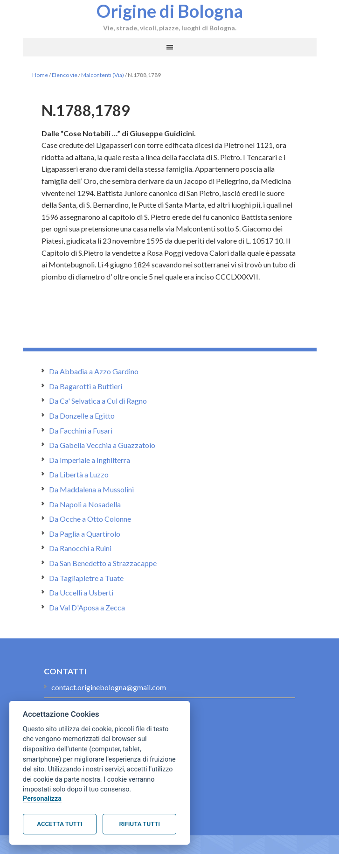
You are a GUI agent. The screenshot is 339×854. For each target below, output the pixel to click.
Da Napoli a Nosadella (85, 504)
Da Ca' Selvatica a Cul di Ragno (98, 400)
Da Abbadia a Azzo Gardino (93, 371)
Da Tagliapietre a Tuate (86, 578)
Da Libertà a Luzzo (79, 474)
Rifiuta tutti (139, 823)
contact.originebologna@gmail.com (108, 687)
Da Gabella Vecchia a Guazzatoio (102, 445)
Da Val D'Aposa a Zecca (87, 607)
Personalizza (42, 799)
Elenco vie (64, 74)
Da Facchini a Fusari (80, 430)
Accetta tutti (59, 823)
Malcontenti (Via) (102, 74)
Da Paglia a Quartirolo (84, 533)
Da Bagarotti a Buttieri (85, 386)
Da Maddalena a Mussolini (91, 489)
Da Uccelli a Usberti (81, 592)
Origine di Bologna (170, 10)
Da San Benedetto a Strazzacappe (103, 563)
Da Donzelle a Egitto (82, 415)
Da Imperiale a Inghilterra (89, 459)
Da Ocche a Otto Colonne (90, 518)
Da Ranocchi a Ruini (80, 548)
